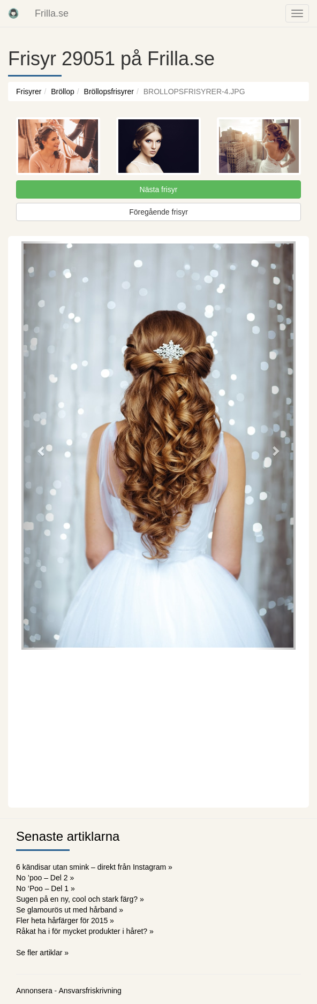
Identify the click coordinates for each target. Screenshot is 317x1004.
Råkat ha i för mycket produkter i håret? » (85, 931)
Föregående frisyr (158, 212)
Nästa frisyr (159, 189)
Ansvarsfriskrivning (89, 990)
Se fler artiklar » (42, 952)
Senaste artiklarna (67, 836)
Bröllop (62, 91)
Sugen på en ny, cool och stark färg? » (80, 899)
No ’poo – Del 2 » (45, 877)
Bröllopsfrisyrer (109, 91)
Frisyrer (28, 91)
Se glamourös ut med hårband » (69, 910)
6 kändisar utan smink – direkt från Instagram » (94, 867)
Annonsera (34, 990)
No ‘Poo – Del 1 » (45, 888)
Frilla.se (52, 13)
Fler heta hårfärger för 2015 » (65, 920)
